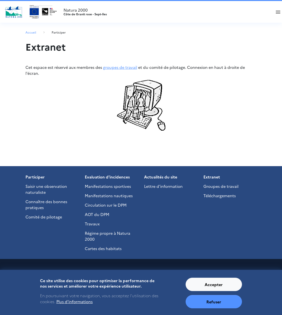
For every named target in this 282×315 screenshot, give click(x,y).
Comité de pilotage (43, 216)
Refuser (213, 305)
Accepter (214, 287)
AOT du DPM (97, 214)
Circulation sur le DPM (106, 205)
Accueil (30, 32)
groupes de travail (120, 67)
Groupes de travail (221, 186)
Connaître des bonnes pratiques (46, 204)
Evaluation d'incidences (107, 176)
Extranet (211, 176)
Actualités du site (160, 176)
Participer (59, 32)
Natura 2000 (165, 12)
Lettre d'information (163, 186)
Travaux (92, 223)
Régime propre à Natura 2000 (107, 236)
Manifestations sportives (108, 186)
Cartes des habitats (103, 248)
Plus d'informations (74, 305)
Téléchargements (219, 195)
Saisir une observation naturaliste (46, 189)
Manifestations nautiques (109, 195)
